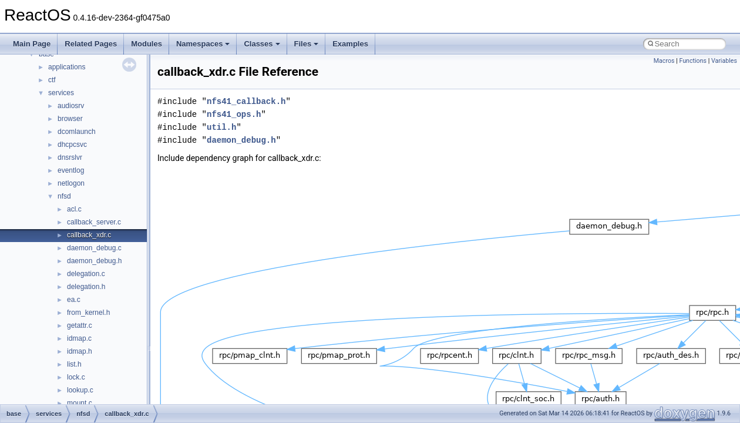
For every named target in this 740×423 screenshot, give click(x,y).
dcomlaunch (77, 131)
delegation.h (86, 287)
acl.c (74, 209)
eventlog (71, 170)
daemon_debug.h (94, 261)
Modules (146, 43)
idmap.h (79, 351)
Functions (693, 61)
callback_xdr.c (89, 235)
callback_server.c (94, 222)
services (61, 93)
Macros (664, 61)
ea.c (73, 300)
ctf (52, 80)
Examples (350, 43)
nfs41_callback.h (246, 101)
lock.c (76, 377)
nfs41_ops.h (234, 114)
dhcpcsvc (72, 144)
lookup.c (80, 390)
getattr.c (79, 325)
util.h (221, 127)
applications (66, 67)
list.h (74, 364)
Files (306, 43)
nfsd (64, 196)
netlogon (71, 183)
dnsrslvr (70, 157)
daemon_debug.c (94, 248)
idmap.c (79, 338)
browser (70, 119)
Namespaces (203, 43)
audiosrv (71, 106)
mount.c (79, 403)
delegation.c (86, 274)
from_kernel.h (88, 312)
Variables (724, 61)
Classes (262, 43)
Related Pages (91, 43)
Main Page (32, 43)
